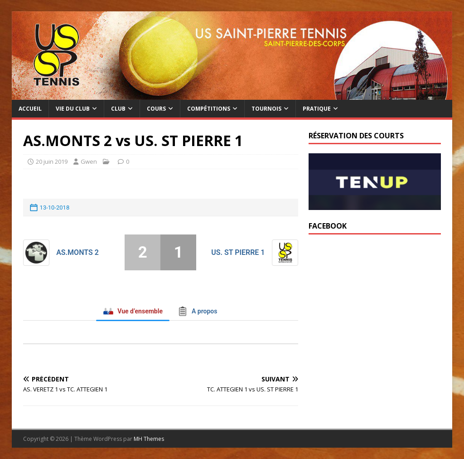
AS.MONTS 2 (77, 252)
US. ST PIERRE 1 (238, 252)
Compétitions (208, 108)
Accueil (30, 108)
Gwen (89, 161)
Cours (156, 108)
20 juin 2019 (52, 161)
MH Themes (149, 439)
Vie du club (73, 108)
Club (118, 108)
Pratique (317, 108)
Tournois (266, 108)
